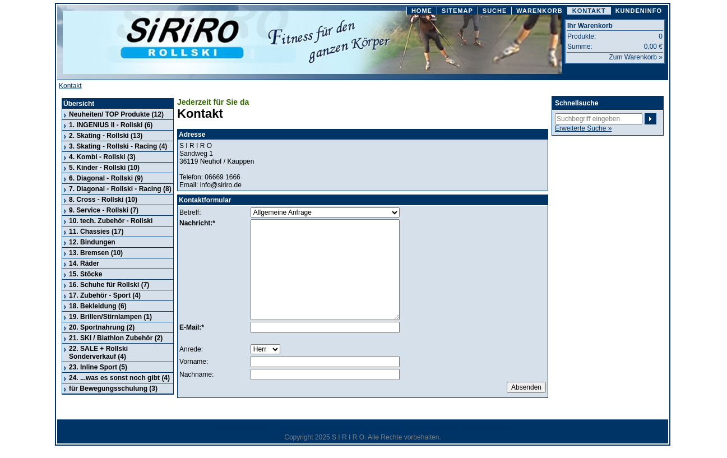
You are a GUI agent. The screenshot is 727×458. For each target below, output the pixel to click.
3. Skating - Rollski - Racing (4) (118, 146)
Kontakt (70, 86)
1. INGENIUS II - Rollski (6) (110, 125)
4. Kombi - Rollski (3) (102, 157)
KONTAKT (589, 10)
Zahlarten (388, 428)
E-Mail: (190, 327)
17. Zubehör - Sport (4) (105, 295)
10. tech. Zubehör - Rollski (110, 221)
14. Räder (84, 263)
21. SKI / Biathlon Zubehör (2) (116, 338)
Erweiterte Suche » (583, 128)
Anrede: (191, 349)
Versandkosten (432, 428)
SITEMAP (457, 10)
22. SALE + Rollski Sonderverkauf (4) (98, 352)
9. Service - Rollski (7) (103, 210)
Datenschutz (348, 428)
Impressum (232, 428)
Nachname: (196, 374)
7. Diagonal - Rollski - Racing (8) (120, 189)
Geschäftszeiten (485, 428)
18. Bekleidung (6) (98, 306)
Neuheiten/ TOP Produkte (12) (116, 114)
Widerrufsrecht (300, 428)
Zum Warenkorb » (636, 57)
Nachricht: (195, 223)
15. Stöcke (85, 274)
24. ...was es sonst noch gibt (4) (119, 378)
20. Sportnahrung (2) (102, 327)
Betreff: (190, 212)
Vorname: (193, 362)
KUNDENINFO (638, 10)
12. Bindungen (92, 242)
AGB (263, 428)
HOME (421, 10)
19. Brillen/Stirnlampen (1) (110, 317)
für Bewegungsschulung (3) (113, 388)
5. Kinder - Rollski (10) (104, 168)
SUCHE (495, 10)
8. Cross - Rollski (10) (103, 199)
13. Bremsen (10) (96, 253)
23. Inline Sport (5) (98, 367)
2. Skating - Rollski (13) (105, 136)
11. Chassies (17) (96, 231)
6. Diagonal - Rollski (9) (106, 178)
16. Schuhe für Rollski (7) (109, 285)
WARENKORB (539, 10)
